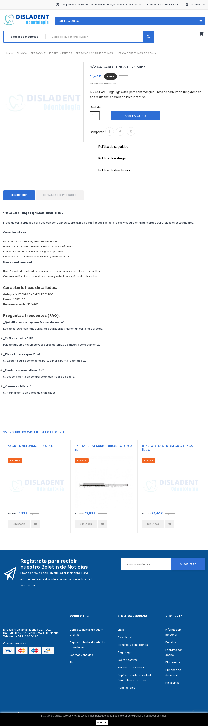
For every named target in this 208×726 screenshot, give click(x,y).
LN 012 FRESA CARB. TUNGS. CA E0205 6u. (103, 448)
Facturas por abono (173, 652)
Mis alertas (172, 682)
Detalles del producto (59, 195)
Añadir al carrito (135, 115)
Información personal (173, 632)
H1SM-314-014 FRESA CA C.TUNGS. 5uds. (168, 448)
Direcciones (173, 662)
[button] (201, 34)
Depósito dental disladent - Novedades (87, 645)
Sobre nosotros (128, 659)
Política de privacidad (131, 667)
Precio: (12, 513)
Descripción (19, 195)
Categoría (68, 21)
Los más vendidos (81, 654)
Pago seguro (126, 652)
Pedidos (170, 642)
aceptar (102, 722)
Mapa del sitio (126, 687)
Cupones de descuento (173, 672)
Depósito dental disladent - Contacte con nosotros (135, 677)
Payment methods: (15, 643)
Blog (72, 662)
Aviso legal (125, 637)
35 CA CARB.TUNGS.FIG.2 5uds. (30, 446)
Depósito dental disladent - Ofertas (87, 632)
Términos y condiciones (133, 644)
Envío (121, 629)
